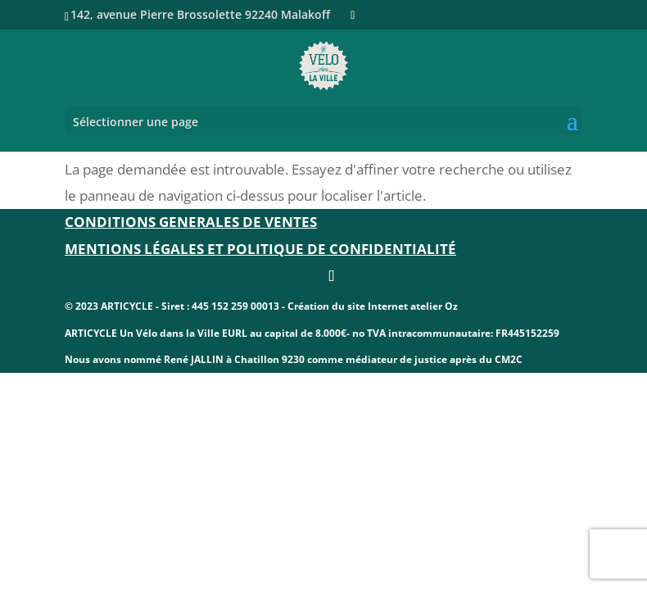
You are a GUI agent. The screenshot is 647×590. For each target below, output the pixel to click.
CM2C (509, 359)
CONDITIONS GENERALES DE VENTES (191, 221)
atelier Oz (434, 306)
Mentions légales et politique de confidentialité (260, 248)
